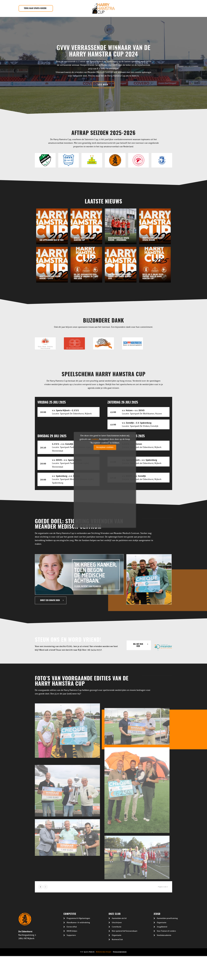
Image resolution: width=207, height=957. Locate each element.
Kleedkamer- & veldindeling (78, 922)
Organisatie (116, 935)
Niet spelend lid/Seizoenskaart (124, 931)
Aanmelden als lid (119, 918)
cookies (95, 439)
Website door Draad (103, 952)
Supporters (71, 935)
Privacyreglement (119, 951)
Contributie (116, 927)
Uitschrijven (117, 922)
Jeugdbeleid (162, 927)
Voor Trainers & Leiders (166, 931)
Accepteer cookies (105, 447)
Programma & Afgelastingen (78, 918)
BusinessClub (117, 939)
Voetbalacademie (164, 935)
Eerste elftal (72, 927)
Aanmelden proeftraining (167, 918)
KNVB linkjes (72, 931)
